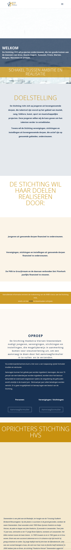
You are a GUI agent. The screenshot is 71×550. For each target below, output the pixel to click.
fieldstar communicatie (52, 531)
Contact (9, 549)
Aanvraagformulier (20, 409)
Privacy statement (12, 533)
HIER (31, 301)
